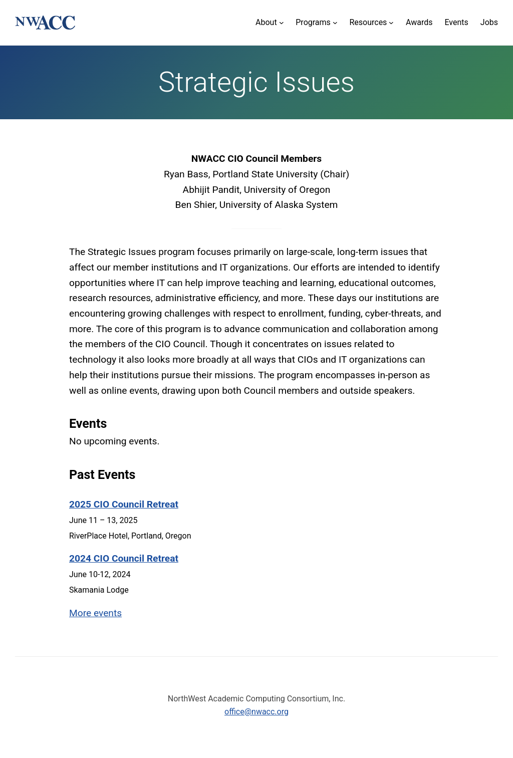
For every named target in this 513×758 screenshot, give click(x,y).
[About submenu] (269, 23)
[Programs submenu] (316, 23)
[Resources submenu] (371, 23)
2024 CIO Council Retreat (123, 558)
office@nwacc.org (256, 711)
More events (95, 613)
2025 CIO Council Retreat (123, 504)
